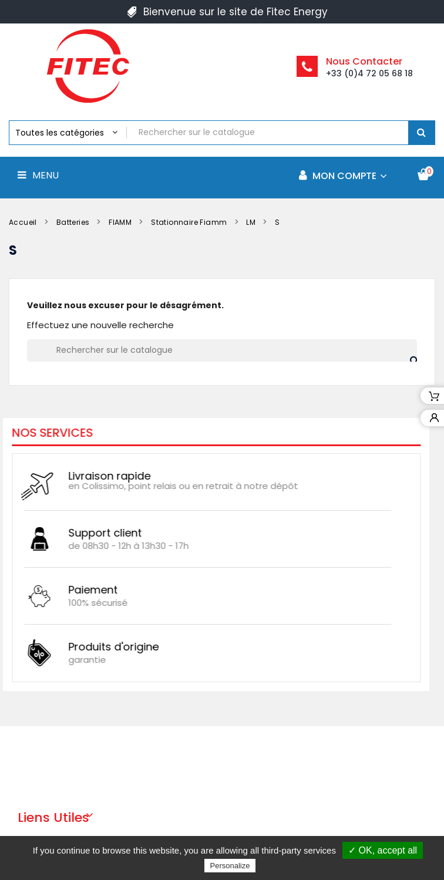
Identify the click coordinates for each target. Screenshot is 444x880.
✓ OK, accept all (382, 850)
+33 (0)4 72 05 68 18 (369, 73)
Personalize (230, 865)
